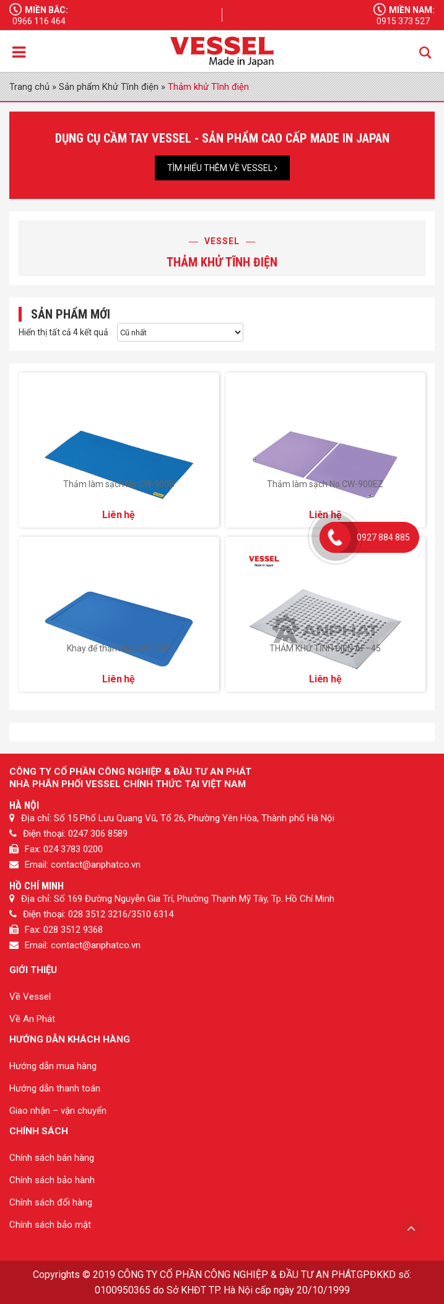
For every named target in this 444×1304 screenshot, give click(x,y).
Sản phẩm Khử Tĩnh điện (109, 86)
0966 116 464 (39, 21)
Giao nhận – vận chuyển (58, 1110)
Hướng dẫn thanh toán (54, 1088)
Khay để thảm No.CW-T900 (119, 648)
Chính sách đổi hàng (50, 1202)
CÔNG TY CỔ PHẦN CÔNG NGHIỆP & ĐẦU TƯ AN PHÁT (236, 1274)
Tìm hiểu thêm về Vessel (222, 168)
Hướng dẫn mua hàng (53, 1066)
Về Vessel (30, 996)
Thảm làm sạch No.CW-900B (119, 484)
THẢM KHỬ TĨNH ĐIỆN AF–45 (325, 648)
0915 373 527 (403, 21)
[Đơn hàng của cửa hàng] (180, 332)
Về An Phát (32, 1018)
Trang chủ (29, 86)
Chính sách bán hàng (51, 1157)
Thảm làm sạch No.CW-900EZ (325, 484)
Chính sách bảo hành (52, 1180)
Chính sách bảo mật (50, 1224)
